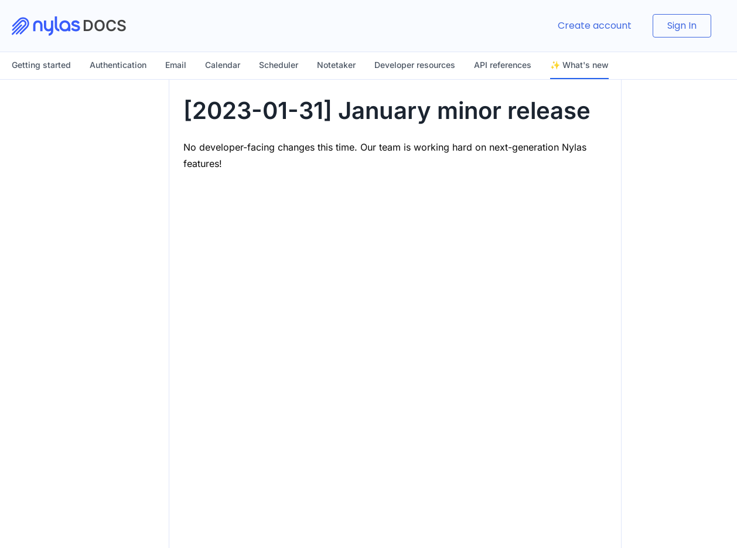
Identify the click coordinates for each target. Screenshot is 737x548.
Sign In (682, 25)
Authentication (118, 65)
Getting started (41, 65)
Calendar (222, 65)
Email (175, 65)
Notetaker (336, 65)
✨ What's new (579, 65)
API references (502, 65)
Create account (595, 25)
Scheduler (278, 65)
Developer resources (414, 65)
